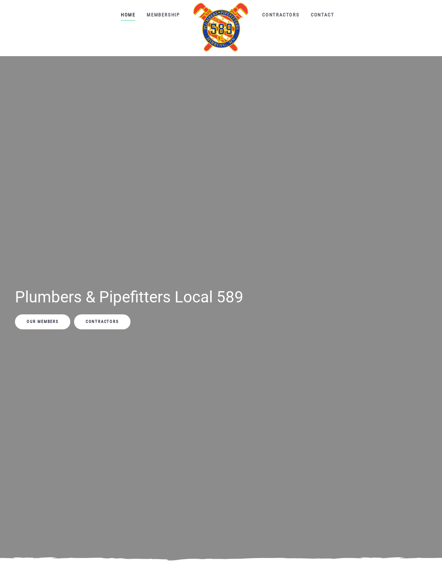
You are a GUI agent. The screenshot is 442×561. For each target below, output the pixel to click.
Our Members (43, 321)
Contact (322, 15)
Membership (163, 15)
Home (128, 15)
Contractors (281, 15)
